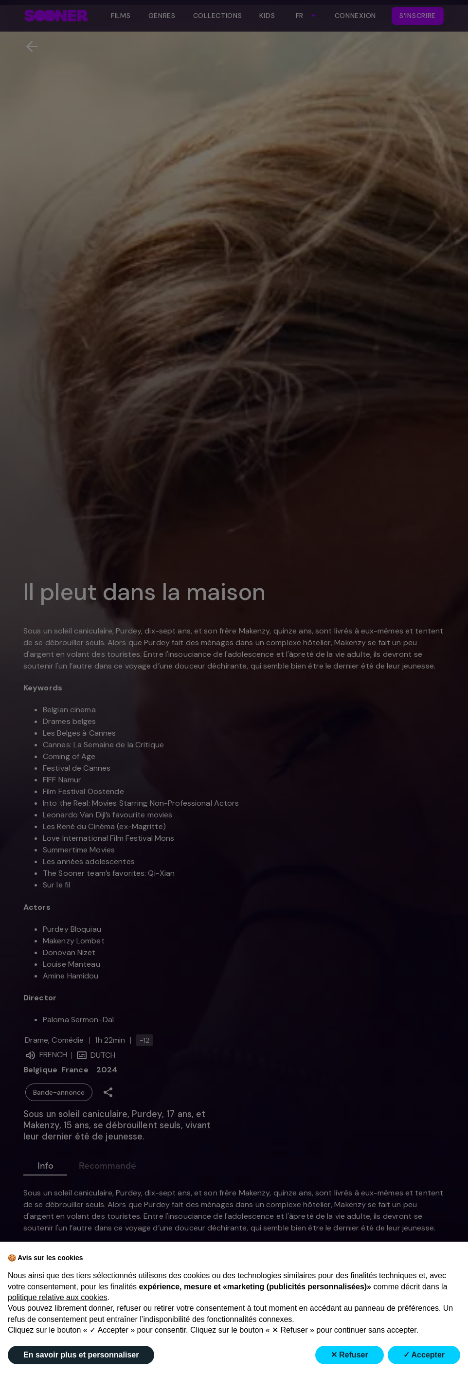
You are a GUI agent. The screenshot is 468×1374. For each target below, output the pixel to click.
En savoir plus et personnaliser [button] (81, 1355)
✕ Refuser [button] (349, 1355)
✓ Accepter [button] (424, 1355)
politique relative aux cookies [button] (58, 1297)
